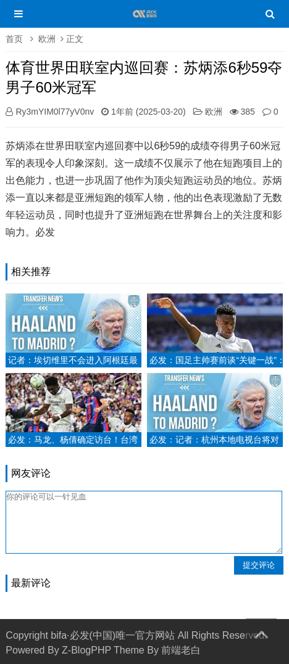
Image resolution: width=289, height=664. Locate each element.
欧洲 (47, 39)
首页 (14, 39)
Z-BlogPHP (86, 650)
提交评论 (259, 565)
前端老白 (181, 650)
